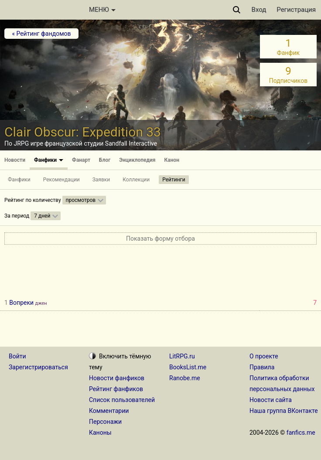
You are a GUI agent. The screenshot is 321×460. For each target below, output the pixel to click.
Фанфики (48, 160)
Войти (17, 356)
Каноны (100, 432)
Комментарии (109, 410)
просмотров (81, 200)
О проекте (263, 356)
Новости (14, 160)
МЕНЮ (102, 10)
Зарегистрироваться (38, 367)
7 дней (42, 216)
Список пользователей (122, 399)
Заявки (101, 180)
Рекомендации (61, 180)
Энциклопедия (137, 160)
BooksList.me (187, 367)
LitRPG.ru (182, 356)
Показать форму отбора (160, 238)
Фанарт (81, 160)
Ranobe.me (184, 378)
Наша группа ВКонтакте (283, 410)
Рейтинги (173, 180)
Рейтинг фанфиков (116, 388)
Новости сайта (270, 399)
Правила (261, 367)
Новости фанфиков (116, 378)
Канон (172, 160)
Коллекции (136, 180)
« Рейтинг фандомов (41, 33)
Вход (259, 10)
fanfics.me (301, 432)
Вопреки (21, 302)
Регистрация (296, 10)
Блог (104, 160)
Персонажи (105, 421)
